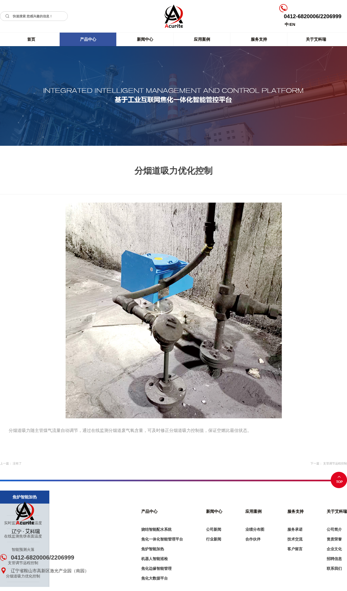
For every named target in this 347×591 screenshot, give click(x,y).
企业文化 (334, 549)
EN (292, 24)
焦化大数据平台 (154, 578)
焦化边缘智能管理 (156, 568)
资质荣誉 (334, 539)
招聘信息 (334, 559)
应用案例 (202, 39)
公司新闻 (213, 529)
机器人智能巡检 (154, 559)
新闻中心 (145, 39)
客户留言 (295, 549)
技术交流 (295, 539)
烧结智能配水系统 (156, 529)
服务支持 (259, 39)
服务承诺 (295, 529)
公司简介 (334, 529)
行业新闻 (213, 539)
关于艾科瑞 (316, 39)
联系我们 (334, 568)
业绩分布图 (254, 529)
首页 (31, 39)
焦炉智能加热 (152, 549)
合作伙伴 (253, 539)
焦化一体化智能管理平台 (162, 539)
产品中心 (88, 39)
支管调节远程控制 (335, 463)
